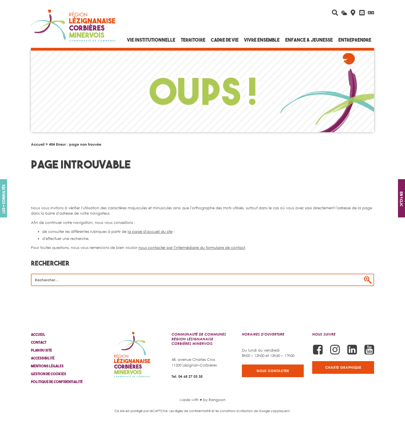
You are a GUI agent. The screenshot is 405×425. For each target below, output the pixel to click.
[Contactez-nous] (362, 13)
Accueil (37, 144)
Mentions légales (47, 366)
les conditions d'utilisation (234, 411)
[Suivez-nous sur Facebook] (317, 349)
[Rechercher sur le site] (335, 13)
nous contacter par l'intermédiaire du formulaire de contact (191, 247)
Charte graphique (343, 367)
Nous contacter (272, 370)
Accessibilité (43, 358)
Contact (38, 342)
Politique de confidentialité (57, 381)
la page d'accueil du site (150, 231)
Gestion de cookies (48, 374)
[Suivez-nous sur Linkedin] (352, 349)
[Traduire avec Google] (371, 13)
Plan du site (41, 350)
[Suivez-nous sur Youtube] (369, 349)
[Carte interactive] (353, 13)
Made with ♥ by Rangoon (202, 399)
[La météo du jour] (344, 13)
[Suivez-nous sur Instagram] (335, 349)
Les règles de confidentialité (190, 411)
